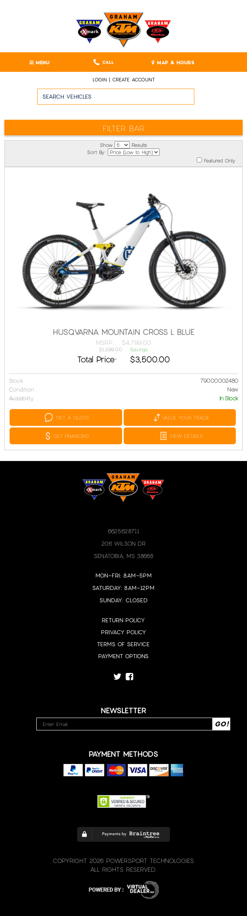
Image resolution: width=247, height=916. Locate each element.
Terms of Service (123, 644)
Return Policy (123, 620)
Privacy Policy (123, 632)
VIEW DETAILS (181, 436)
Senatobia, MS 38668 (123, 555)
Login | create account (124, 79)
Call (103, 62)
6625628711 (123, 531)
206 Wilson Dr (123, 543)
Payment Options (123, 656)
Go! (221, 100)
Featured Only (216, 160)
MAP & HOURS (173, 62)
